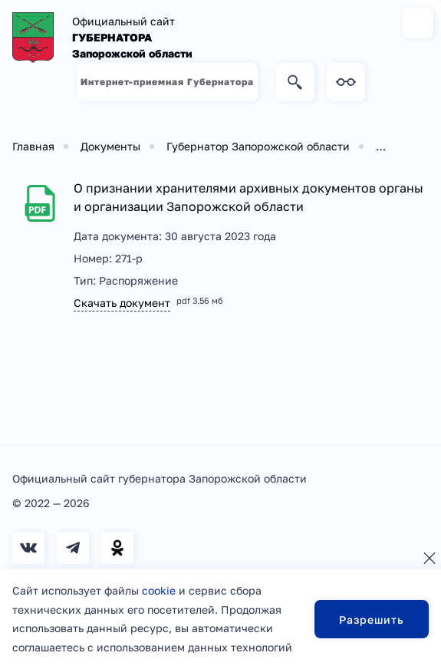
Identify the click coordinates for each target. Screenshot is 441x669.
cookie (159, 590)
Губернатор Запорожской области (258, 146)
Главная (33, 146)
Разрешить (371, 619)
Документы (110, 146)
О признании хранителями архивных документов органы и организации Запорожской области (248, 197)
